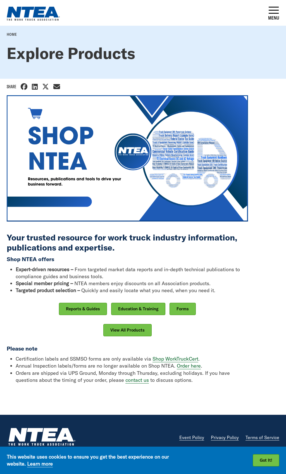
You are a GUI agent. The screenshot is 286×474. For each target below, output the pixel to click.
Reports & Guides (83, 308)
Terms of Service (262, 437)
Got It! (266, 460)
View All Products (127, 330)
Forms (183, 308)
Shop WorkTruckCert (175, 359)
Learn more (40, 464)
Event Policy (191, 437)
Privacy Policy (225, 437)
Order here (189, 366)
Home (12, 34)
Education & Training (138, 308)
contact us (137, 380)
